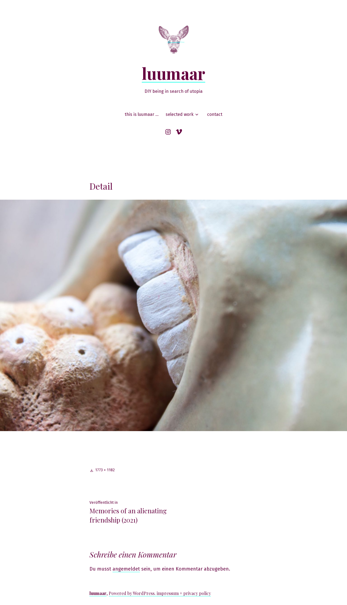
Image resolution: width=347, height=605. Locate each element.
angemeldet (126, 569)
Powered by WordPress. (133, 593)
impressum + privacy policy (184, 593)
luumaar (173, 73)
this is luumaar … (142, 114)
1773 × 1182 (105, 470)
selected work (180, 114)
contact (214, 114)
